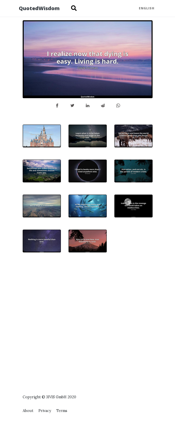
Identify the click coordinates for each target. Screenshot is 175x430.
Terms (61, 410)
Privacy (44, 410)
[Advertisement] (133, 306)
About (28, 410)
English (146, 8)
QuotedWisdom (39, 8)
